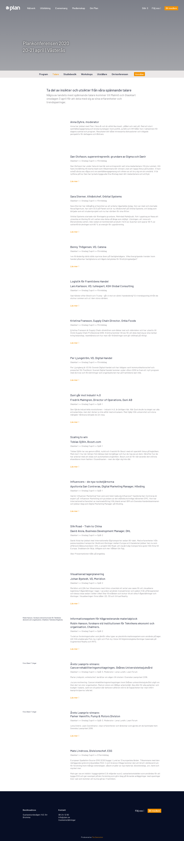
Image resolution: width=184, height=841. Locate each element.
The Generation (97, 837)
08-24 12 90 (63, 814)
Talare (55, 74)
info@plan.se (64, 817)
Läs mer (74, 181)
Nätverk (31, 8)
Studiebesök (70, 74)
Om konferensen (120, 74)
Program (43, 74)
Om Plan (94, 8)
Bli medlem (171, 8)
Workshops (87, 74)
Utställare (102, 74)
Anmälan (139, 74)
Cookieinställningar (67, 820)
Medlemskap (78, 8)
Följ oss (156, 8)
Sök (145, 8)
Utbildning (45, 8)
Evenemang (61, 8)
